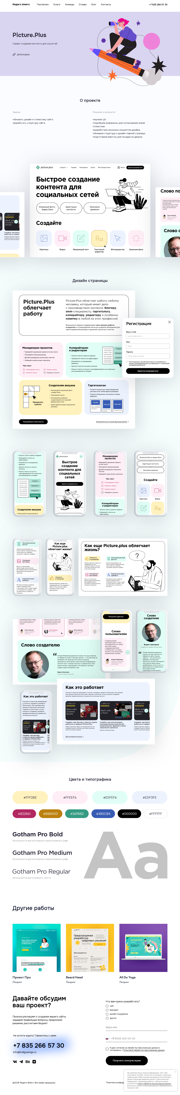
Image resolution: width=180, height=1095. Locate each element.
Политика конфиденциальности (121, 1082)
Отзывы (83, 4)
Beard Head (74, 977)
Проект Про (22, 977)
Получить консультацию (127, 1060)
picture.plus (23, 54)
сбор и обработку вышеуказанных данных (154, 1084)
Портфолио (43, 4)
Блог (93, 4)
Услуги (56, 4)
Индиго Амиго (21, 4)
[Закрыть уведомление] (175, 1072)
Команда (69, 4)
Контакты (106, 4)
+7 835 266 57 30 (158, 4)
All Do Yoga (127, 977)
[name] (136, 1027)
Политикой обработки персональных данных (144, 1050)
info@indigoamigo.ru (24, 1052)
